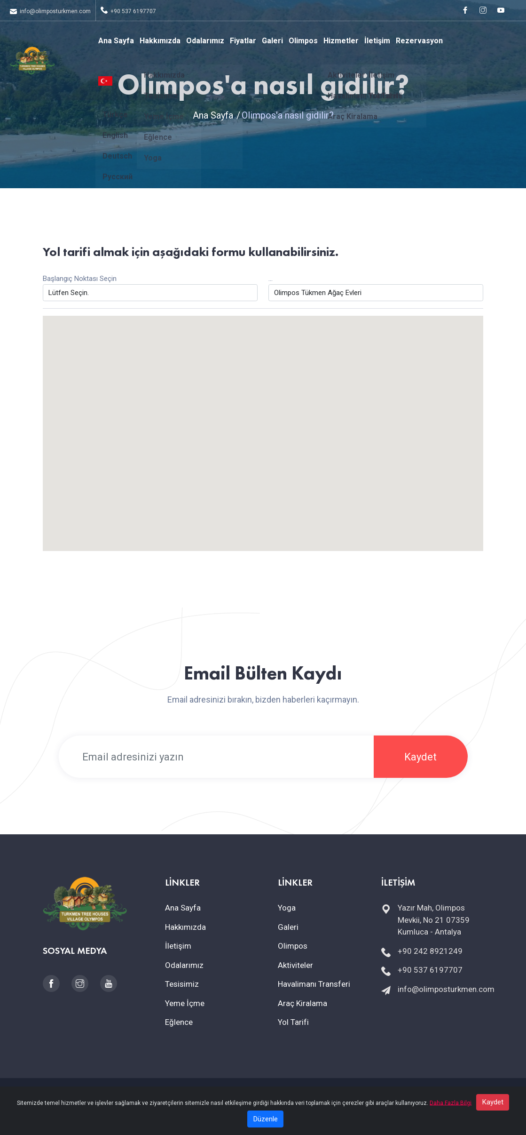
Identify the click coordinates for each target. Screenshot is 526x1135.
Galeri (272, 40)
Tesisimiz (182, 984)
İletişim (377, 40)
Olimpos (303, 40)
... (270, 278)
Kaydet (420, 757)
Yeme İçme (184, 1003)
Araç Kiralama (302, 1003)
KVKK (173, 1093)
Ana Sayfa (116, 40)
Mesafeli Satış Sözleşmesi (254, 1093)
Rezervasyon (419, 40)
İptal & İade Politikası (329, 1093)
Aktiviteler (295, 965)
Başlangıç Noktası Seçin (80, 278)
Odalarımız (205, 40)
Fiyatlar (243, 40)
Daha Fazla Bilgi (450, 1113)
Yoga (287, 907)
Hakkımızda (160, 40)
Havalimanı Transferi (314, 984)
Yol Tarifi (293, 1022)
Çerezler (198, 1093)
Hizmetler (341, 40)
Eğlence (179, 1022)
